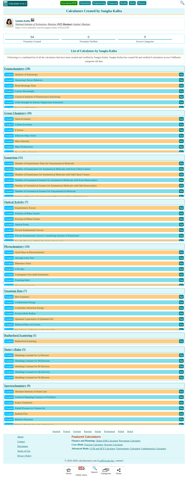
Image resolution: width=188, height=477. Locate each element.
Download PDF (69, 3)
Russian (88, 431)
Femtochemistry (14, 68)
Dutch (130, 431)
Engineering (99, 3)
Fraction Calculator (93, 444)
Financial (112, 3)
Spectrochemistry (15, 385)
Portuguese (109, 431)
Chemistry (85, 3)
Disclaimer (22, 446)
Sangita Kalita (22, 20)
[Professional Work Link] (32, 20)
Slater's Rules (12, 349)
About (20, 436)
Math (132, 3)
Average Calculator (113, 444)
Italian (98, 431)
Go (181, 74)
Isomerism (10, 157)
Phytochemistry (14, 246)
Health (123, 3)
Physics (142, 3)
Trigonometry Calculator (128, 448)
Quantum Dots (13, 291)
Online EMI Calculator (107, 440)
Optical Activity (14, 202)
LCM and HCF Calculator (102, 448)
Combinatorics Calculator (153, 448)
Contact (21, 441)
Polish (121, 431)
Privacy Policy (24, 455)
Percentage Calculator (129, 440)
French (66, 431)
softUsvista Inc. (107, 460)
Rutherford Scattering (18, 335)
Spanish (56, 431)
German (77, 431)
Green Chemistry (15, 113)
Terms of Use (23, 451)
